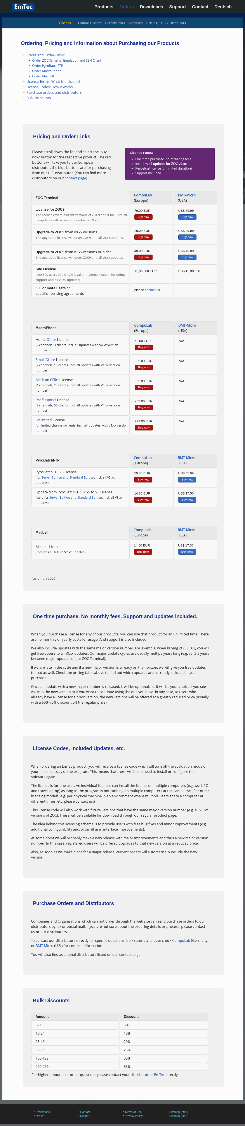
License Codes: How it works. (50, 87)
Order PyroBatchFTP (47, 65)
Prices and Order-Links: (45, 55)
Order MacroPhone (46, 71)
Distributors (115, 23)
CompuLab (143, 195)
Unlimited (44, 420)
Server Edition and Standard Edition (68, 477)
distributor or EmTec (148, 1074)
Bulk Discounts (173, 23)
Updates (136, 23)
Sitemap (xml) (178, 1115)
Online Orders (90, 23)
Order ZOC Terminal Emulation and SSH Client (66, 60)
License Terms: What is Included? (53, 81)
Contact (200, 6)
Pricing (152, 23)
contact (150, 290)
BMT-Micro (187, 195)
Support (177, 6)
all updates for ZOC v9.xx (168, 163)
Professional (46, 399)
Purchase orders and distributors (54, 92)
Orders (126, 6)
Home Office (46, 339)
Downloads (151, 6)
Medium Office (48, 379)
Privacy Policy (134, 1115)
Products (103, 6)
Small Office (45, 359)
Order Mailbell (43, 76)
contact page (75, 178)
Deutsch (223, 6)
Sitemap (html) (178, 1112)
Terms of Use (133, 1112)
